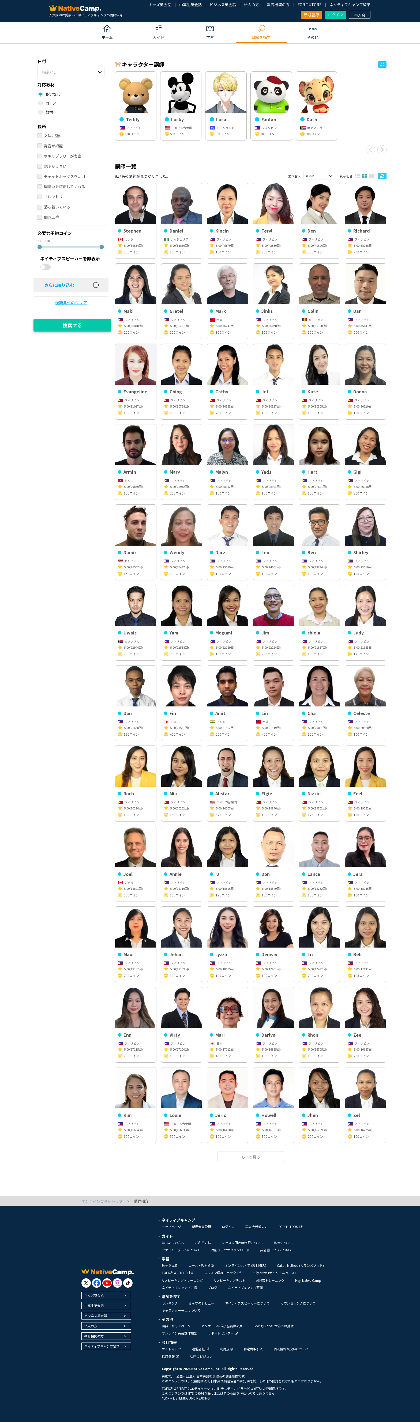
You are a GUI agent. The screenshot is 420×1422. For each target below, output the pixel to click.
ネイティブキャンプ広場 (179, 1287)
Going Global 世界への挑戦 (273, 1326)
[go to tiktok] (128, 1283)
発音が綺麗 (53, 146)
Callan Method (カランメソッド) (300, 1265)
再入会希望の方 (256, 1226)
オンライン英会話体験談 (179, 1333)
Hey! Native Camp (308, 1280)
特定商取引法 (253, 1349)
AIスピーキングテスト (229, 1280)
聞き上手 (51, 217)
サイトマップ (171, 1349)
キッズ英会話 (160, 4)
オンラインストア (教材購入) (245, 1265)
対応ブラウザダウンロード (230, 1250)
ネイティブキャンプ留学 (349, 4)
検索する (72, 325)
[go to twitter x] (86, 1283)
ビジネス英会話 (223, 4)
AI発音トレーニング (270, 1280)
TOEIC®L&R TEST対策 (177, 1272)
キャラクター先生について (181, 1310)
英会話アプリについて (276, 1250)
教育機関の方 (278, 4)
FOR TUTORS (309, 4)
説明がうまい (55, 166)
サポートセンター (223, 1333)
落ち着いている (57, 207)
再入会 (359, 15)
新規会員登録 (201, 1226)
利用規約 (226, 1349)
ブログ (212, 1287)
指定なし (49, 72)
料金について (284, 1242)
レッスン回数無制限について (243, 1242)
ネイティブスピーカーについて (247, 1303)
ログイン (335, 14)
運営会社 (200, 1349)
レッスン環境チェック (222, 1272)
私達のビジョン (201, 1356)
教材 (49, 112)
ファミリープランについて (181, 1250)
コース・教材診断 (201, 1265)
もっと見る (250, 1156)
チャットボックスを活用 (64, 176)
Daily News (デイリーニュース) (274, 1272)
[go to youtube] (107, 1283)
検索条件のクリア (71, 302)
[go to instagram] (117, 1283)
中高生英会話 (190, 4)
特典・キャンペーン (176, 1326)
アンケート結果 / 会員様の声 (222, 1326)
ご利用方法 (203, 1242)
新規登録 (311, 14)
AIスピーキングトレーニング (182, 1280)
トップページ (171, 1226)
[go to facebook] (96, 1283)
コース (51, 103)
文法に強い (53, 135)
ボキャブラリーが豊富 (62, 156)
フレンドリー (55, 196)
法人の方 (251, 4)
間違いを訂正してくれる (64, 186)
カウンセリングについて (298, 1303)
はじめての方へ (173, 1242)
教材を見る (170, 1265)
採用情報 (170, 1356)
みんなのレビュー (201, 1303)
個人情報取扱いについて (291, 1349)
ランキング (170, 1303)
